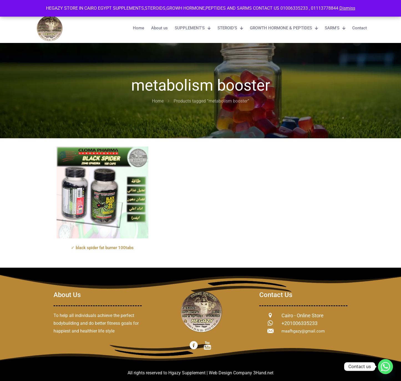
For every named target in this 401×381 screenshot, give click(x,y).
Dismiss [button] (347, 8)
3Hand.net (263, 372)
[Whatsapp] (385, 366)
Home (158, 101)
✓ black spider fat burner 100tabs (102, 247)
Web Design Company (230, 372)
